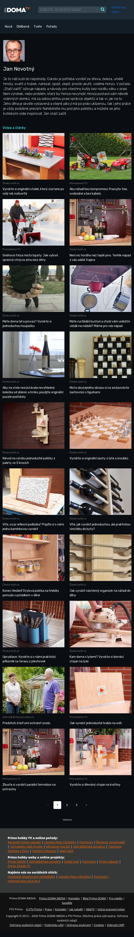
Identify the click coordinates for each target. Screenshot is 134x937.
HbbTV (90, 909)
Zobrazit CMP (115, 925)
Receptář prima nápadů (24, 842)
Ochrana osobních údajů (25, 925)
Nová (8, 26)
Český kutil (71, 862)
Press (48, 909)
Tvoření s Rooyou (44, 851)
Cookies (99, 925)
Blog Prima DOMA (94, 898)
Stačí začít (66, 851)
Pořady (51, 26)
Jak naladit (76, 909)
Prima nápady (108, 862)
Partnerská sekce (118, 9)
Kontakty (74, 898)
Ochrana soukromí (79, 925)
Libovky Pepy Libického (60, 842)
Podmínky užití (54, 925)
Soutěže (67, 903)
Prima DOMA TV (19, 866)
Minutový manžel (58, 846)
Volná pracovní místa (111, 909)
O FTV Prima (34, 909)
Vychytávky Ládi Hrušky (26, 846)
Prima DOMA (17, 862)
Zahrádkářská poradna (89, 846)
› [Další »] (86, 805)
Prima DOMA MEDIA (52, 898)
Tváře (38, 26)
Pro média (115, 898)
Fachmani (86, 842)
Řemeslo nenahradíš (110, 842)
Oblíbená (23, 26)
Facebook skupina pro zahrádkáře (31, 877)
